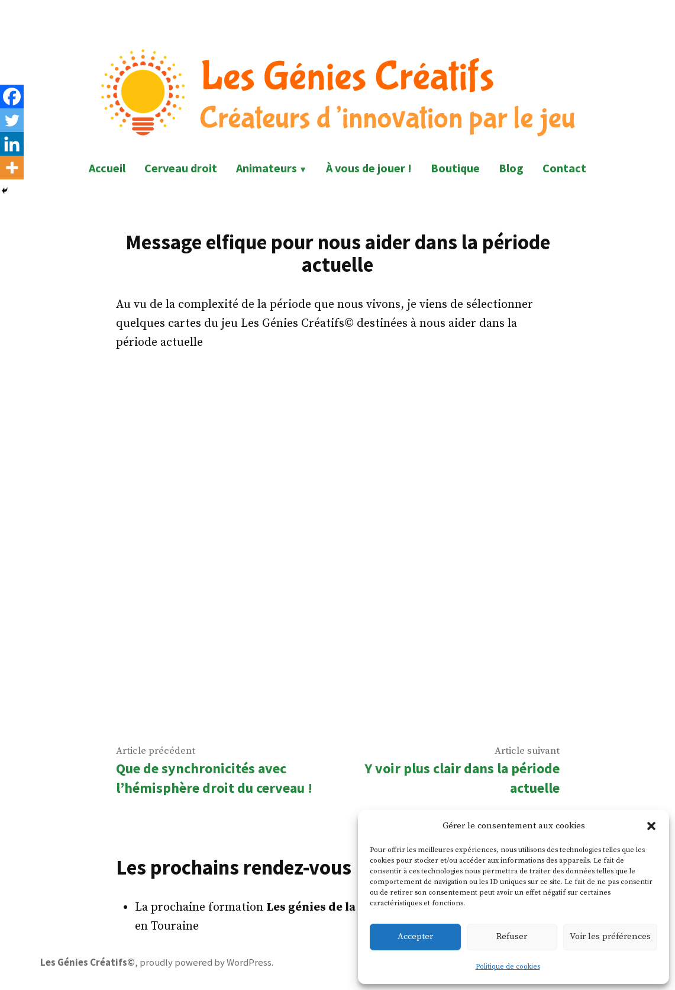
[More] (12, 167)
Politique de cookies (508, 966)
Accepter (415, 936)
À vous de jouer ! (369, 167)
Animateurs (266, 167)
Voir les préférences (610, 936)
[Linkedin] (12, 144)
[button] (651, 826)
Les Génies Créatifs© (87, 962)
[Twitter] (12, 120)
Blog (511, 167)
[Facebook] (12, 96)
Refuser (511, 936)
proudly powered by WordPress (206, 962)
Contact (564, 167)
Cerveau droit (180, 167)
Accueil (107, 167)
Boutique (455, 167)
